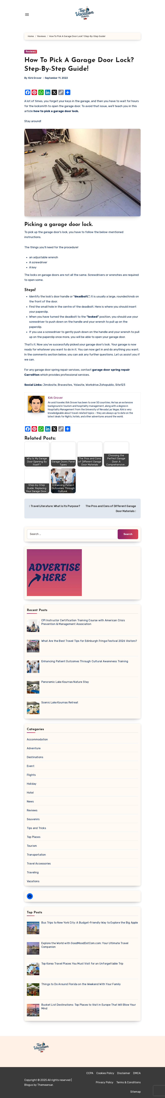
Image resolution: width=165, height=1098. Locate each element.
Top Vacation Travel (46, 1056)
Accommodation (37, 739)
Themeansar (45, 1084)
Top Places (33, 837)
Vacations (33, 881)
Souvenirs (33, 819)
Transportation (36, 854)
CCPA (89, 1073)
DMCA (137, 1073)
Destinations (35, 757)
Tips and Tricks (36, 828)
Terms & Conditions (128, 1082)
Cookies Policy (105, 1073)
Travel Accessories (39, 863)
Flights (31, 774)
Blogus (28, 1084)
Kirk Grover (35, 78)
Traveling (33, 872)
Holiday (31, 783)
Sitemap (135, 1091)
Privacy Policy (104, 1082)
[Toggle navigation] (27, 15)
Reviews (31, 51)
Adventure (34, 748)
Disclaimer (123, 1073)
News (30, 801)
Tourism (32, 845)
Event (30, 766)
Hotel (30, 792)
